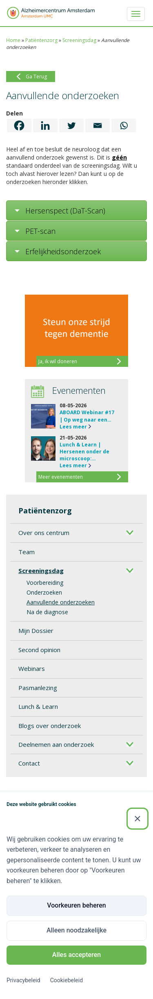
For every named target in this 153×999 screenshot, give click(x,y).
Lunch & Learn (38, 706)
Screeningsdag (79, 40)
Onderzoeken (44, 592)
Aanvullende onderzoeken (61, 602)
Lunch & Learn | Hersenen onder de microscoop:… (84, 451)
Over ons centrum (43, 532)
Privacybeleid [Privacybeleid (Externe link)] (23, 980)
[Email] (97, 125)
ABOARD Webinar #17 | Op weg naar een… (87, 416)
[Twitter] (71, 125)
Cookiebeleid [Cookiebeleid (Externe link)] (66, 980)
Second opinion (39, 650)
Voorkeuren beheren (76, 905)
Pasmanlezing (37, 688)
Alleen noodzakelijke (76, 930)
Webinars (31, 668)
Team (26, 552)
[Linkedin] (45, 125)
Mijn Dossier (35, 630)
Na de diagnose (47, 612)
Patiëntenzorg (41, 40)
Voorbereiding (45, 582)
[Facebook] (19, 125)
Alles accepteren (76, 955)
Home (13, 40)
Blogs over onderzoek (49, 726)
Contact (29, 763)
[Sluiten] (137, 819)
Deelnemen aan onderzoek (56, 744)
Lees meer (73, 426)
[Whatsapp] (123, 125)
